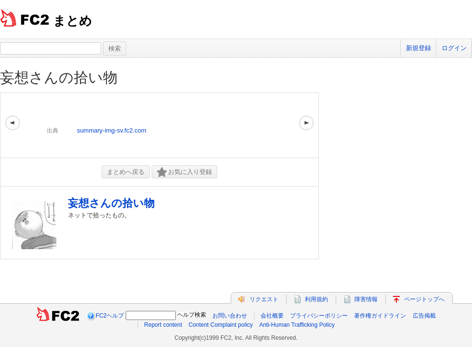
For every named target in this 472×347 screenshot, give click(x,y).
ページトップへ (424, 299)
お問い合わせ (229, 315)
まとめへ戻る (125, 171)
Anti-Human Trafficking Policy (297, 324)
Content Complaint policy (220, 324)
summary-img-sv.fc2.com (111, 130)
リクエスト (263, 299)
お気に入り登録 (184, 172)
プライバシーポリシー (319, 315)
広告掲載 (424, 315)
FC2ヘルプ (110, 315)
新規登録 (418, 48)
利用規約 (316, 299)
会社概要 (272, 315)
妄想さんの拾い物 (59, 77)
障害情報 (366, 299)
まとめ (72, 20)
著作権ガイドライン (380, 315)
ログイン (454, 48)
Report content (163, 324)
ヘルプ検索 (191, 315)
